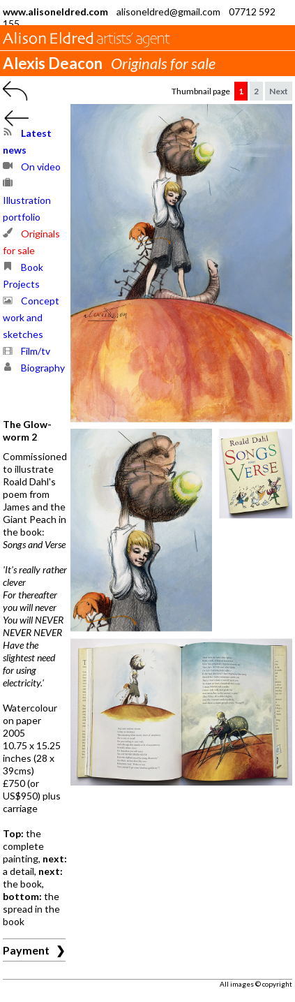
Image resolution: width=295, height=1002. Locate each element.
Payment (26, 950)
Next (278, 91)
